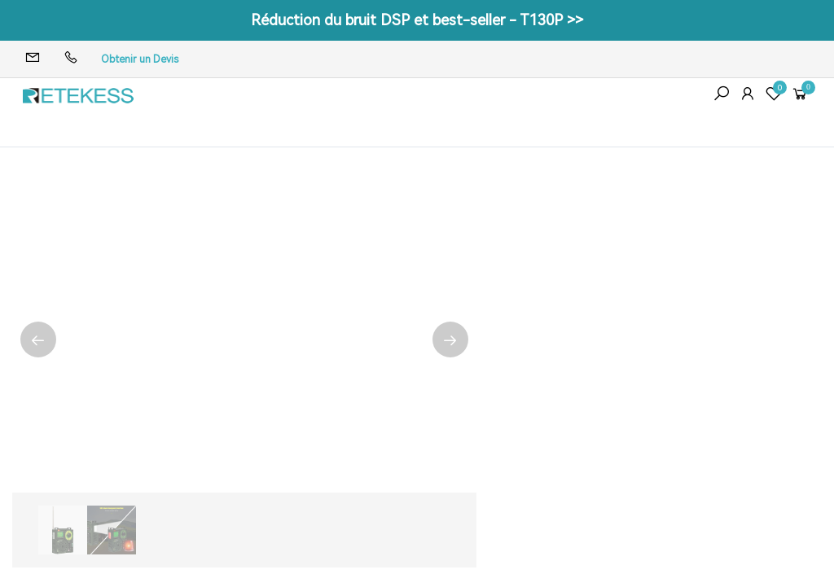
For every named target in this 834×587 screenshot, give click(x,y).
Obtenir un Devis (139, 59)
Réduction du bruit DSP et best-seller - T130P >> (417, 19)
